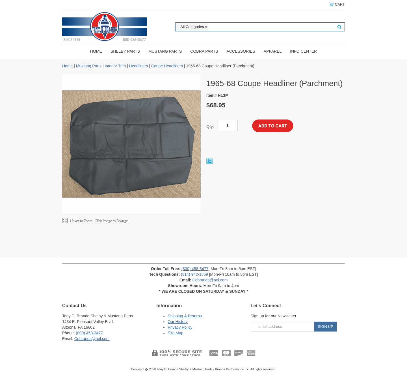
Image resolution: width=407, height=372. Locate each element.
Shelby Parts (125, 51)
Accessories (241, 51)
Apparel (273, 51)
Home (96, 51)
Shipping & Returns (185, 316)
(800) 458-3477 (195, 268)
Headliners (138, 66)
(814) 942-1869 (194, 274)
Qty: (210, 126)
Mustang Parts (165, 51)
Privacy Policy (180, 327)
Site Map (175, 333)
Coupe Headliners (167, 66)
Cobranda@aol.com (210, 280)
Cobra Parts (204, 51)
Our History (178, 321)
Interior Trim (115, 66)
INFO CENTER (303, 51)
